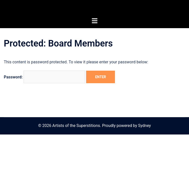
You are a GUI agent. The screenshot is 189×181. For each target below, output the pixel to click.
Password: (44, 77)
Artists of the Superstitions (94, 8)
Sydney (144, 125)
